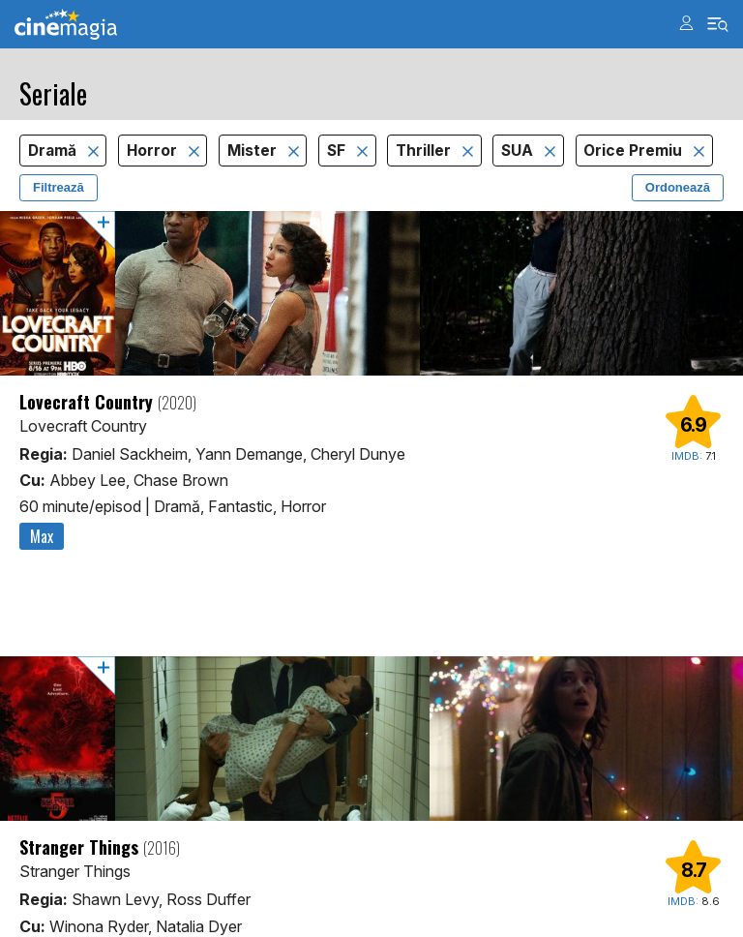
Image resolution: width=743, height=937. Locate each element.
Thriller (425, 150)
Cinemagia (66, 25)
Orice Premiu (634, 150)
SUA (519, 150)
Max (41, 536)
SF (338, 150)
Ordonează (677, 187)
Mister (254, 150)
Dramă (54, 150)
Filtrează (58, 187)
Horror (154, 150)
